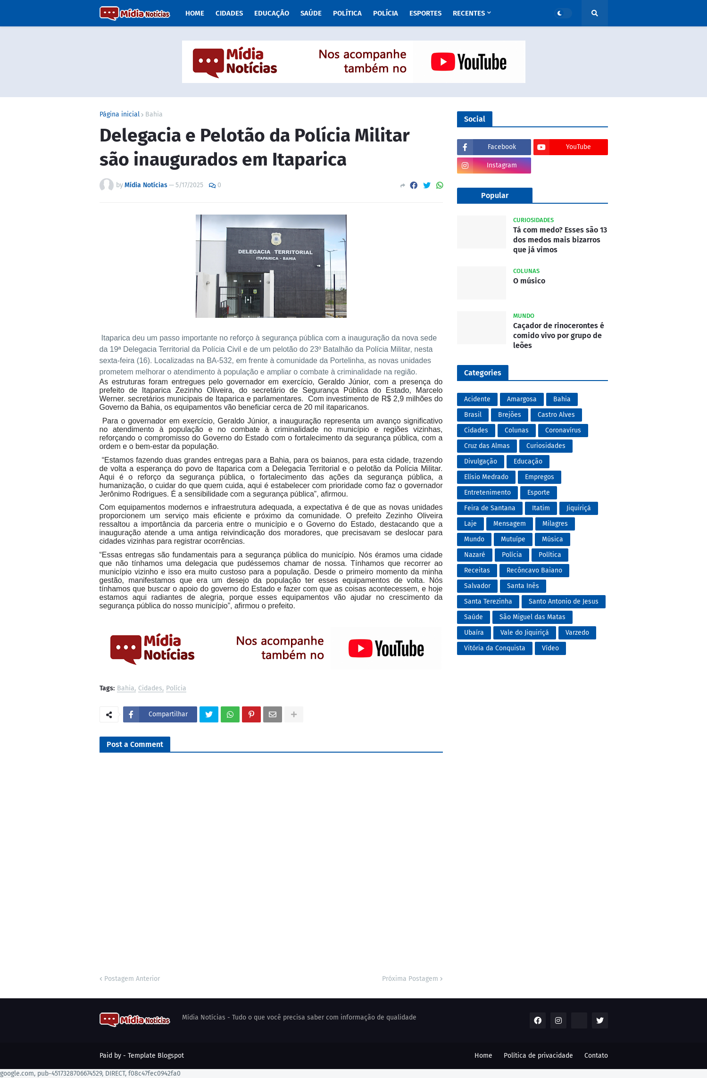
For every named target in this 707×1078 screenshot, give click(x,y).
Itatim (541, 508)
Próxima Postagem (410, 979)
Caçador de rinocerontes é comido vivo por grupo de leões (558, 335)
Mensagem (509, 524)
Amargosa (522, 399)
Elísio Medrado (486, 477)
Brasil (473, 415)
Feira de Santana (490, 508)
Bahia (154, 114)
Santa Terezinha (488, 601)
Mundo (474, 539)
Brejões (509, 415)
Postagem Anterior (132, 979)
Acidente (477, 399)
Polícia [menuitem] (385, 13)
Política (550, 555)
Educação (528, 461)
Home (483, 1056)
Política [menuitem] (347, 13)
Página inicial (120, 114)
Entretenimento (487, 493)
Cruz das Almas (487, 446)
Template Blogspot (156, 1056)
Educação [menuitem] (271, 13)
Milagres (555, 524)
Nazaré (474, 555)
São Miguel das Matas (532, 617)
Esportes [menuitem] (425, 13)
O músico (529, 280)
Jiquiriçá (578, 508)
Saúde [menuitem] (311, 13)
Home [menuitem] (194, 13)
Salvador (477, 586)
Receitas (477, 570)
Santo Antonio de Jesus (564, 601)
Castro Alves (556, 415)
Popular (494, 195)
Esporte (538, 493)
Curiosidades (546, 446)
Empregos (539, 477)
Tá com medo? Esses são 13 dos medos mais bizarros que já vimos (560, 239)
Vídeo (550, 648)
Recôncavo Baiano (534, 570)
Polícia (176, 688)
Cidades (150, 688)
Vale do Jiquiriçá (524, 633)
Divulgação (480, 461)
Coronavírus (563, 430)
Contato (596, 1056)
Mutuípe (513, 539)
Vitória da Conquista (494, 648)
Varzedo (577, 633)
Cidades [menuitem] (229, 13)
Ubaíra (474, 633)
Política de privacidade (538, 1056)
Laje (470, 524)
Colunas (517, 430)
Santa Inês (523, 586)
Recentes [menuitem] (469, 13)
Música (552, 539)
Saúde (473, 617)
